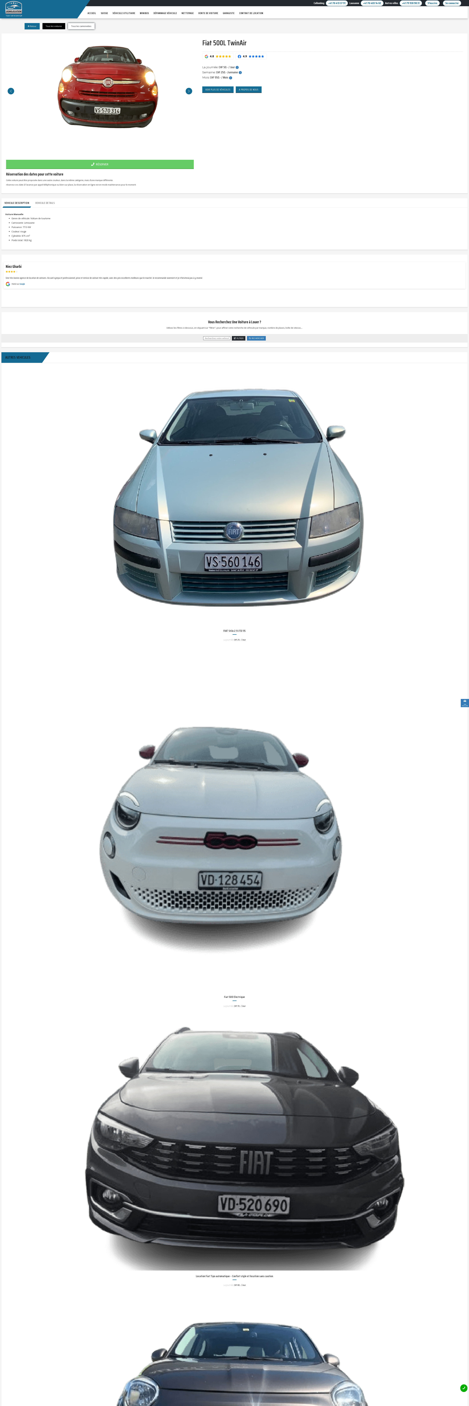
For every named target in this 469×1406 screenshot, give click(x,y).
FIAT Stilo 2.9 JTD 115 (234, 631)
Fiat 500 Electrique (234, 997)
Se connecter (452, 3)
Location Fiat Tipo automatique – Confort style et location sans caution (234, 1276)
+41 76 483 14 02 (372, 3)
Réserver (99, 164)
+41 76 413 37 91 (336, 3)
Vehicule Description (17, 203)
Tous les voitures (54, 26)
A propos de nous (248, 90)
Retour (32, 26)
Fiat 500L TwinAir (224, 42)
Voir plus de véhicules (217, 90)
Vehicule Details (45, 203)
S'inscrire (432, 3)
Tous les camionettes (81, 26)
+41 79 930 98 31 (411, 3)
